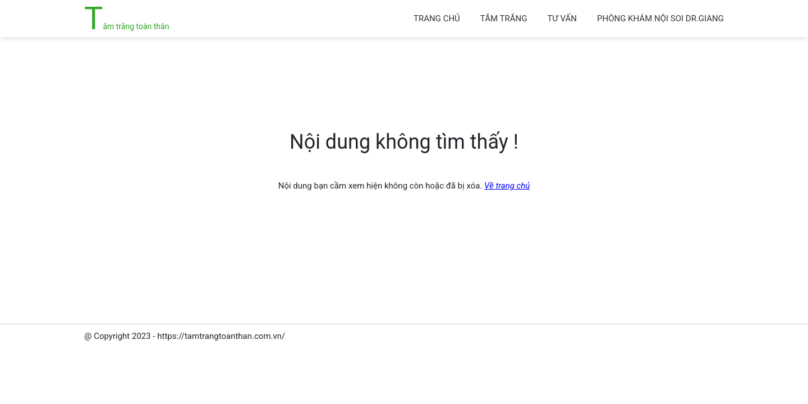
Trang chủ (437, 18)
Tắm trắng (503, 18)
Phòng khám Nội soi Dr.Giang (660, 18)
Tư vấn (562, 18)
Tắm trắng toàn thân (126, 26)
